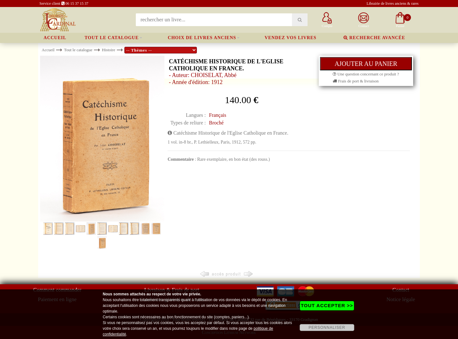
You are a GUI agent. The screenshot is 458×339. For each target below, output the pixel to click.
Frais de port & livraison (355, 81)
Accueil (55, 37)
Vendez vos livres (290, 37)
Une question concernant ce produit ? (366, 74)
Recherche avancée (374, 37)
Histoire (108, 49)
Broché (216, 122)
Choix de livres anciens (202, 37)
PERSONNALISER (327, 327)
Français (217, 115)
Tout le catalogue (112, 37)
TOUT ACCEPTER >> (327, 305)
